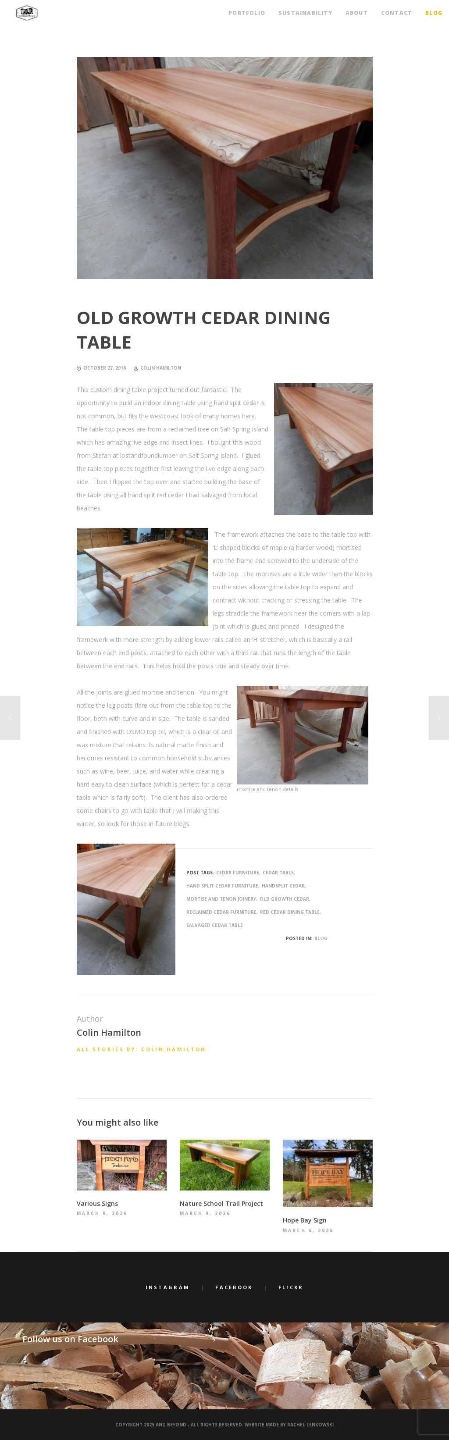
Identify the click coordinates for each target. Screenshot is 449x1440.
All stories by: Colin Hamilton (142, 1049)
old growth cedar (284, 899)
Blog (321, 938)
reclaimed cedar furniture (221, 912)
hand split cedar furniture (222, 886)
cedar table (278, 873)
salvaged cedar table (214, 925)
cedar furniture (237, 873)
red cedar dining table (290, 912)
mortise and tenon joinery (221, 899)
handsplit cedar (283, 886)
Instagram (168, 1287)
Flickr (291, 1287)
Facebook (234, 1287)
